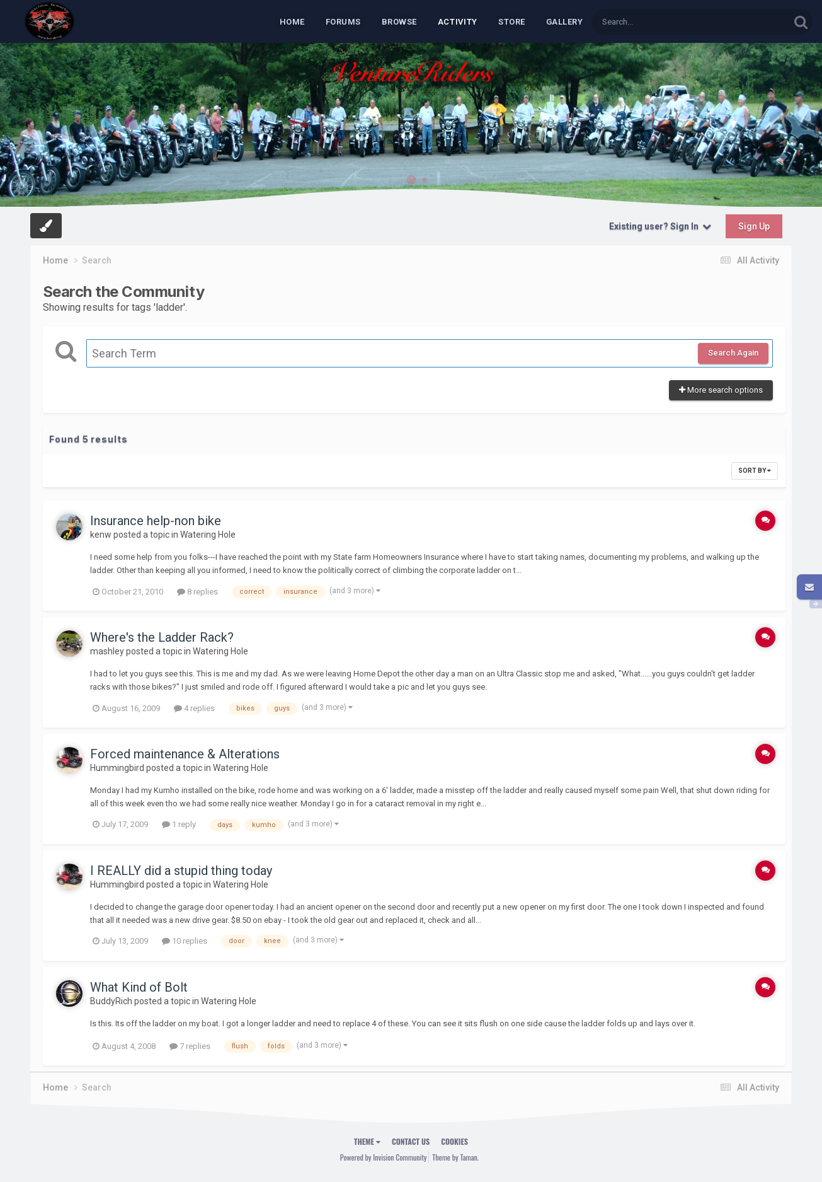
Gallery (564, 21)
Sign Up (754, 226)
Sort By (754, 470)
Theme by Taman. (455, 1157)
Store (511, 21)
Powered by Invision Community (383, 1157)
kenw (100, 535)
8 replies (197, 591)
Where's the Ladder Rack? (162, 637)
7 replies (189, 1046)
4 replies (194, 708)
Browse (399, 21)
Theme (367, 1141)
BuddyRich (111, 1001)
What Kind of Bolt (139, 987)
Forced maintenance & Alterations (185, 754)
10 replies (184, 941)
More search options (721, 390)
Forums (343, 21)
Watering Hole (208, 535)
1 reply (179, 824)
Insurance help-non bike (155, 520)
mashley (107, 651)
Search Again (733, 352)
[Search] (658, 22)
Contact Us (411, 1141)
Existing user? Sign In (660, 226)
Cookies (454, 1141)
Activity (457, 21)
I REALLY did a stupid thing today (181, 870)
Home (292, 21)
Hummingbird (117, 768)
